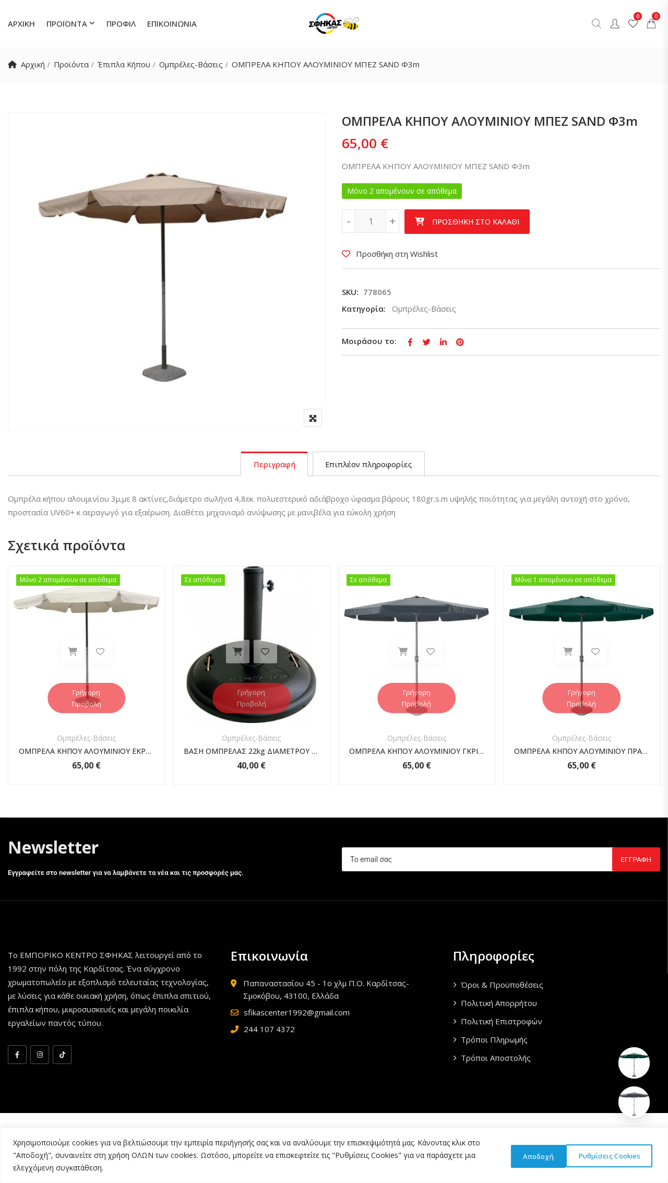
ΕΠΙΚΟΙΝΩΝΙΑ (172, 23)
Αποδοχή (623, 1155)
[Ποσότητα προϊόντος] (370, 221)
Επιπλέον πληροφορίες (369, 464)
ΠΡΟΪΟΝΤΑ (66, 23)
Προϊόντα (72, 64)
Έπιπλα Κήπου (125, 64)
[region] (334, 1155)
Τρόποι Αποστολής (496, 1059)
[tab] (272, 465)
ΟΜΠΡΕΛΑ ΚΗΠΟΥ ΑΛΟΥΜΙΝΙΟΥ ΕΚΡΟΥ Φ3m (86, 752)
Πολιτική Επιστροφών (501, 1022)
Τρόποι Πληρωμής (494, 1040)
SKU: (350, 292)
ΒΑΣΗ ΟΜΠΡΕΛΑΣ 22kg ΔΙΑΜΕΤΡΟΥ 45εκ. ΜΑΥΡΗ (251, 752)
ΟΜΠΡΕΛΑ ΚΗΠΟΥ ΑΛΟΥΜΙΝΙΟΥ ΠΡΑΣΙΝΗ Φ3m (581, 752)
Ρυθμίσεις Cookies (540, 1155)
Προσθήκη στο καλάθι (475, 222)
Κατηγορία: (364, 308)
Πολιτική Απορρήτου (499, 1004)
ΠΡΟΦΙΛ (121, 23)
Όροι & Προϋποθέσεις (502, 985)
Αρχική (33, 64)
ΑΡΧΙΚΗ (21, 23)
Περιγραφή (272, 464)
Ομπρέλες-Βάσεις (194, 64)
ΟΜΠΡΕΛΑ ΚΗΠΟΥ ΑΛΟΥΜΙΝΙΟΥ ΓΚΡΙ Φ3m (416, 752)
